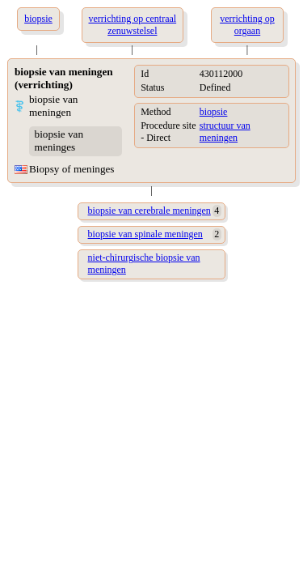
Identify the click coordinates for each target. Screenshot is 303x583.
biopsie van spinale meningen (145, 234)
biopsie (214, 111)
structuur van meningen (225, 131)
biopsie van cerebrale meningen (149, 210)
